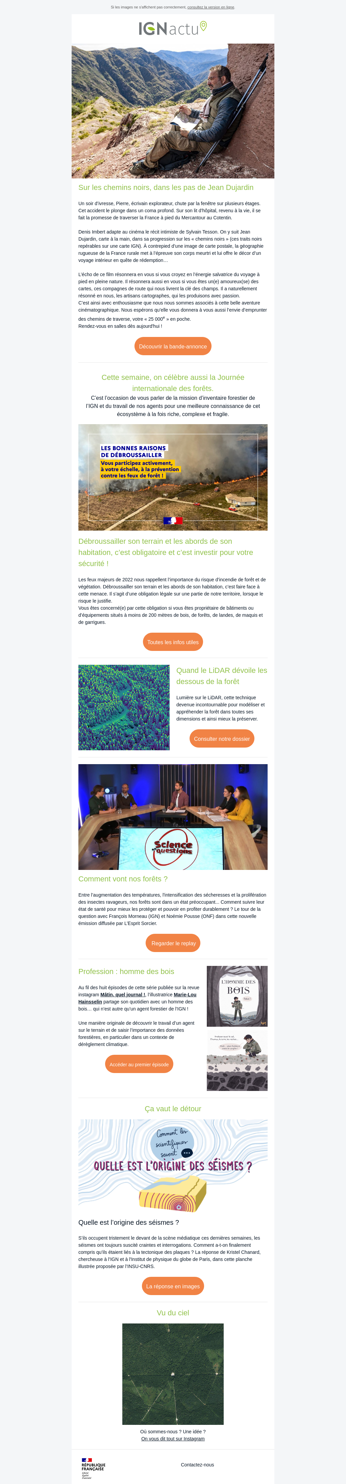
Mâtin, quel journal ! (122, 994)
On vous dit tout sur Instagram (173, 1438)
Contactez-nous (197, 1464)
